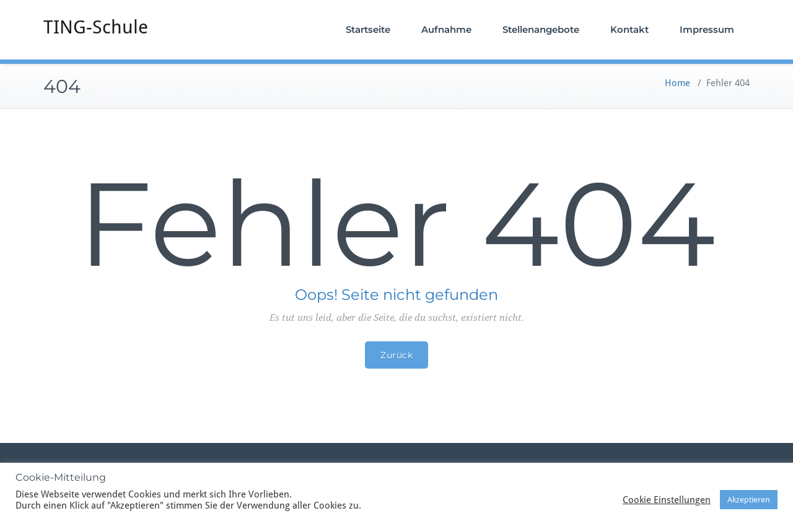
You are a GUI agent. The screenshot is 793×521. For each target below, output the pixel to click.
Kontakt (629, 29)
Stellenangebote (540, 29)
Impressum (707, 29)
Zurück (396, 355)
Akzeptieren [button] (748, 499)
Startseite (368, 29)
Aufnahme (446, 29)
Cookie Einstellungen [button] (667, 500)
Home (677, 83)
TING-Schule (95, 27)
